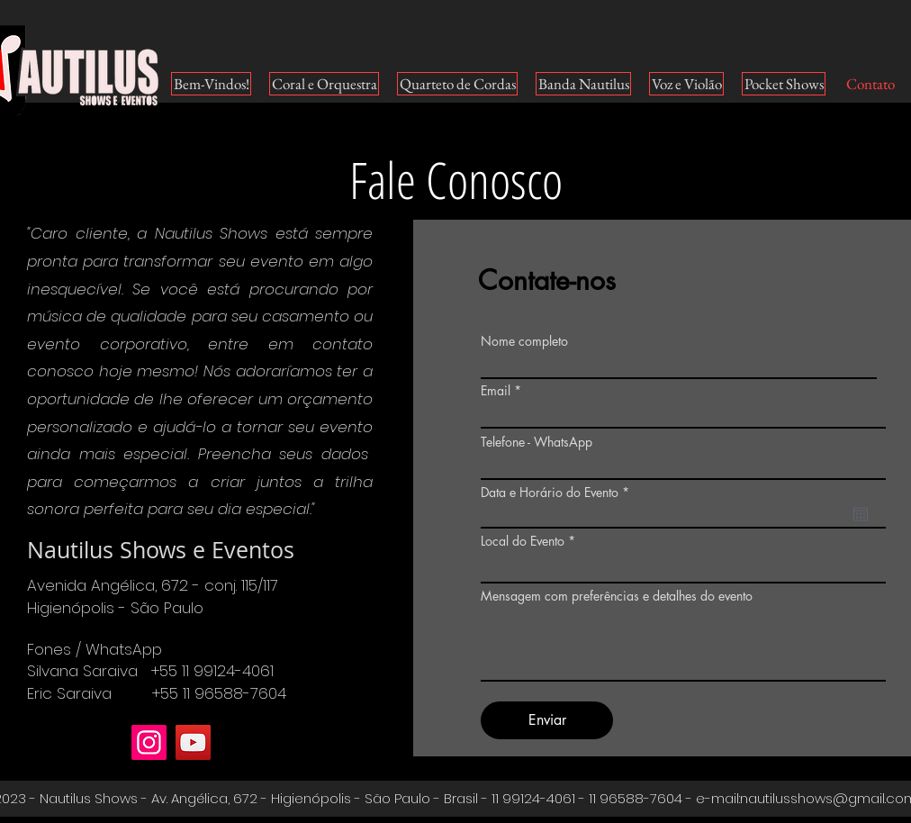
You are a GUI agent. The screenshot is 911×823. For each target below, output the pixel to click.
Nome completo (524, 341)
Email (495, 390)
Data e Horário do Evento (558, 492)
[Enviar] (547, 720)
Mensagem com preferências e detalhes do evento (617, 596)
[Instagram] (149, 742)
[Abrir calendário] (860, 514)
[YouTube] (193, 742)
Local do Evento (524, 541)
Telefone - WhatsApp (536, 442)
